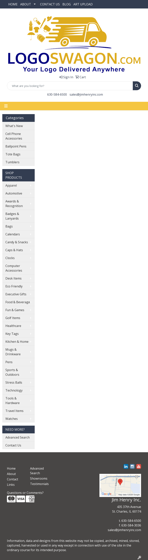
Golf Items (12, 318)
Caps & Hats (14, 250)
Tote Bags (12, 154)
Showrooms (38, 478)
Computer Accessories (13, 268)
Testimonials (39, 484)
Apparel (11, 185)
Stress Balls (13, 382)
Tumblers (12, 162)
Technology (14, 390)
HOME (13, 4)
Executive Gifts (15, 294)
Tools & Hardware (12, 400)
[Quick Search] (70, 85)
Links (11, 485)
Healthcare (13, 326)
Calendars (12, 234)
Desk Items (13, 278)
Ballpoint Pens (15, 146)
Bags (9, 226)
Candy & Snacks (16, 242)
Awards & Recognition (14, 203)
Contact (12, 479)
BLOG (66, 4)
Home (11, 468)
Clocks (10, 258)
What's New (14, 126)
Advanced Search (17, 437)
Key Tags (12, 334)
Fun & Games (14, 310)
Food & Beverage (17, 302)
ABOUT (25, 4)
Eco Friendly (14, 286)
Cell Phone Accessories (13, 136)
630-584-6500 (57, 94)
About (11, 474)
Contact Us (13, 445)
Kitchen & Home (17, 341)
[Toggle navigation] (6, 106)
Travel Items (14, 411)
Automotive (13, 193)
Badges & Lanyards (12, 216)
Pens (9, 362)
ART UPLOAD (83, 4)
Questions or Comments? (25, 493)
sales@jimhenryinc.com (86, 94)
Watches (11, 419)
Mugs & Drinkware (13, 351)
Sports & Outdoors (12, 372)
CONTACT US (50, 4)
